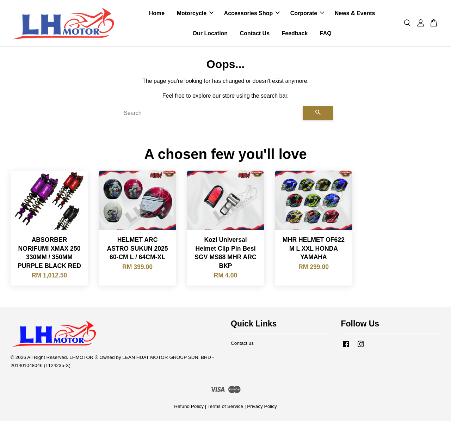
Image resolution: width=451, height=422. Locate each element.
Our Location (210, 34)
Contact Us (255, 34)
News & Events (355, 14)
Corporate (307, 14)
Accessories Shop (252, 14)
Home (157, 14)
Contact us (242, 344)
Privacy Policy (262, 407)
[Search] (210, 114)
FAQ (326, 34)
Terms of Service (225, 407)
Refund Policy (189, 407)
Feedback (295, 34)
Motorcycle (195, 14)
